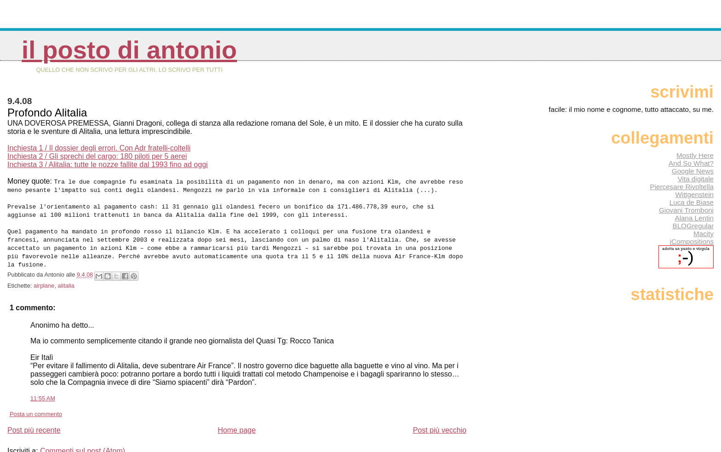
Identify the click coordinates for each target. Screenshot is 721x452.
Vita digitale (696, 179)
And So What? (691, 163)
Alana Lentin (694, 218)
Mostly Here (695, 155)
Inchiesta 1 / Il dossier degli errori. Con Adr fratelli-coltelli (98, 148)
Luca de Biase (692, 202)
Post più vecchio (440, 422)
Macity (703, 234)
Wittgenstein (694, 194)
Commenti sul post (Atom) (82, 442)
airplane (44, 277)
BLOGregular (693, 226)
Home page (236, 422)
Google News (693, 171)
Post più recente (34, 422)
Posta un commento (36, 405)
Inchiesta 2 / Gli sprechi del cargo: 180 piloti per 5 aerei (97, 156)
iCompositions (692, 241)
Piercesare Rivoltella (682, 187)
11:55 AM (42, 390)
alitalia (66, 277)
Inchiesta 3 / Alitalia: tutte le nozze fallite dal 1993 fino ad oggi (107, 164)
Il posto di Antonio (129, 50)
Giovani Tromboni (686, 210)
